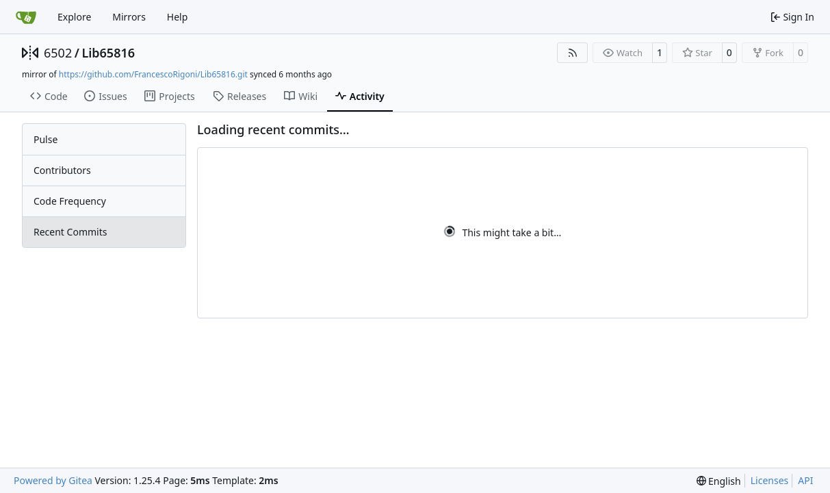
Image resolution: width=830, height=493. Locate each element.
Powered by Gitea (53, 480)
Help (177, 16)
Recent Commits (70, 231)
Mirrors (129, 16)
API (805, 480)
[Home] (26, 17)
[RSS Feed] (572, 52)
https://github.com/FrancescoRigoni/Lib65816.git (153, 74)
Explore (74, 16)
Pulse (45, 139)
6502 (58, 53)
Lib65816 (108, 53)
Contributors (62, 170)
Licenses (770, 480)
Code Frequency (70, 200)
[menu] (719, 481)
